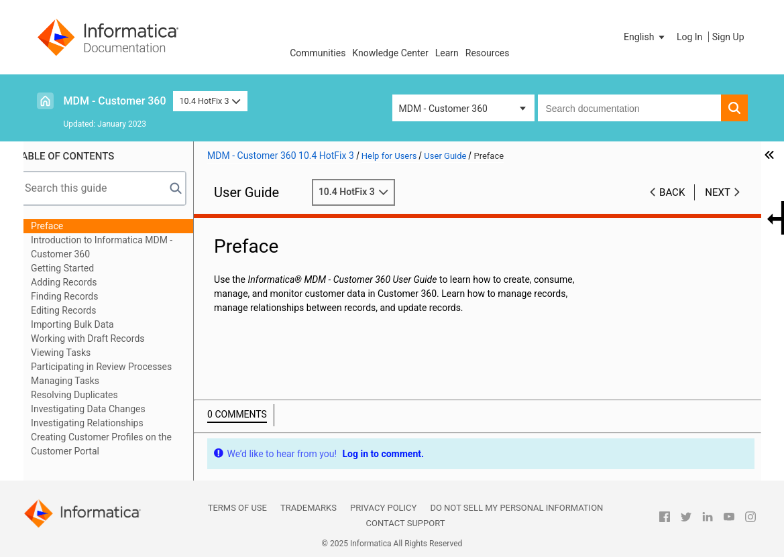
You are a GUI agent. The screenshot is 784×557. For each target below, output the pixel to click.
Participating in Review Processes (116, 366)
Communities (317, 53)
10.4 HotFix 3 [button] (210, 101)
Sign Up (728, 37)
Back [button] (672, 192)
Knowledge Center (390, 53)
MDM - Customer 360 (115, 101)
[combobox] (629, 108)
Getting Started (77, 268)
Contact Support (405, 523)
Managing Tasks (80, 380)
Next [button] (717, 192)
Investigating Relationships (102, 423)
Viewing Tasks (75, 352)
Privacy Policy (383, 508)
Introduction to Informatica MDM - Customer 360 (116, 247)
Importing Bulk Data (87, 324)
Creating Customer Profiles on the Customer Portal (116, 444)
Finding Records (79, 296)
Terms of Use (237, 508)
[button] (645, 36)
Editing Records (78, 310)
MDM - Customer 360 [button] (443, 108)
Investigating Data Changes (103, 409)
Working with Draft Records (102, 338)
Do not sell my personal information (516, 508)
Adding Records (79, 282)
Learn (447, 53)
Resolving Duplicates (89, 394)
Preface (62, 226)
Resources (487, 53)
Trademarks (308, 508)
